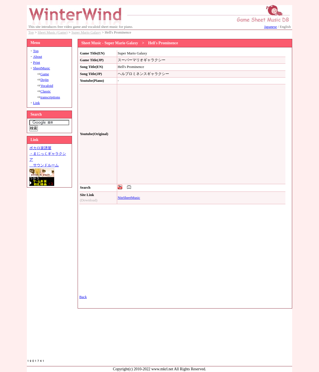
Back (83, 297)
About (37, 57)
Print (36, 63)
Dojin (44, 80)
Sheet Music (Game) (52, 32)
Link (36, 103)
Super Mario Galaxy (86, 32)
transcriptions (50, 97)
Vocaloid (46, 86)
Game (44, 74)
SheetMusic (41, 68)
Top (31, 32)
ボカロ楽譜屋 (40, 148)
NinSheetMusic (129, 198)
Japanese (270, 27)
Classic (45, 91)
